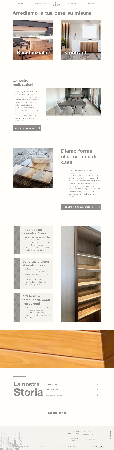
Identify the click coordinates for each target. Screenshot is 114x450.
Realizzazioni (40, 3)
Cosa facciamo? (51, 384)
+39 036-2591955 (90, 439)
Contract (75, 438)
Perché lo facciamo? (53, 395)
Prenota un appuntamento (78, 207)
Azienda (21, 3)
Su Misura (72, 3)
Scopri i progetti (24, 128)
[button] (47, 119)
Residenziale (74, 436)
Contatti (91, 3)
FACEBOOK (111, 435)
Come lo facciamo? (52, 389)
